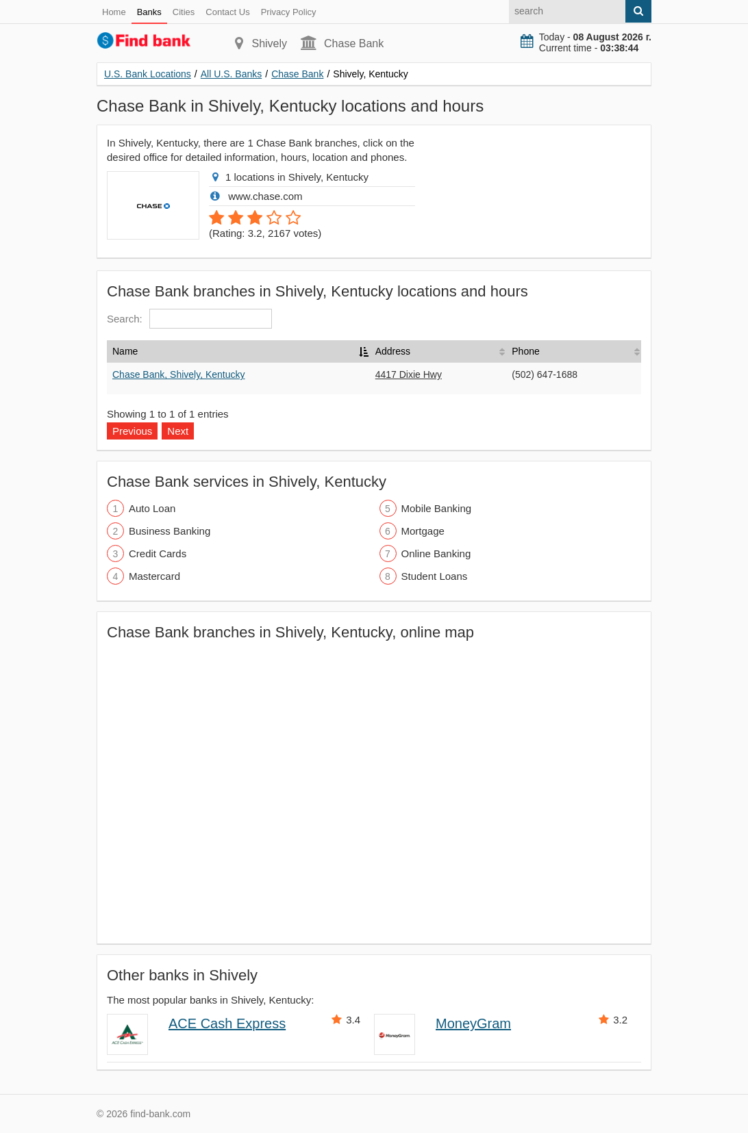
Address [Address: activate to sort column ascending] (392, 351)
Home (114, 12)
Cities (184, 12)
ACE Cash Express (227, 1023)
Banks (149, 12)
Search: (189, 319)
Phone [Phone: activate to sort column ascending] (525, 351)
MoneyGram (473, 1023)
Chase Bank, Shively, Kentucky (178, 374)
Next (177, 431)
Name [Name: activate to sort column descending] (125, 351)
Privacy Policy (288, 12)
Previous (132, 431)
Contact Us (227, 12)
